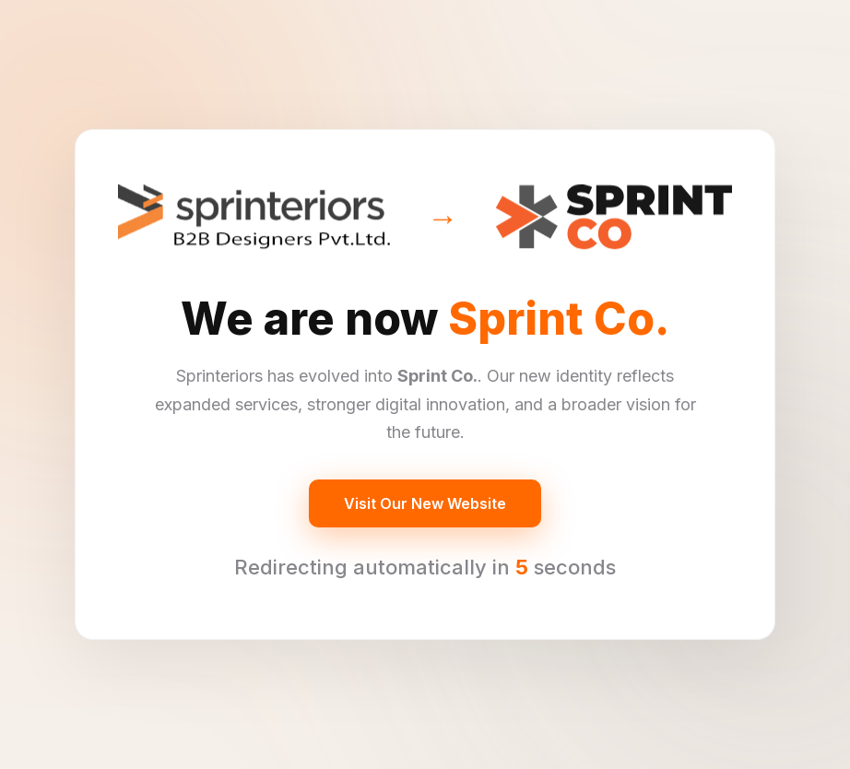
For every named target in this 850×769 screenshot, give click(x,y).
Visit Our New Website (425, 503)
